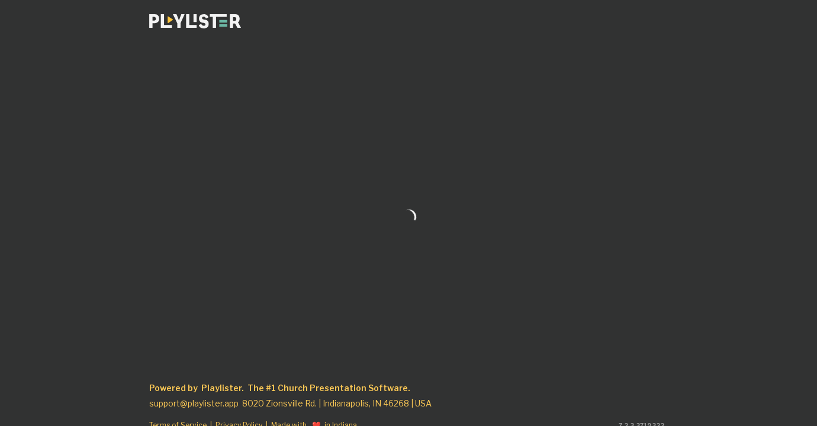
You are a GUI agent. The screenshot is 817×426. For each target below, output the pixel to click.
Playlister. (222, 388)
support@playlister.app (194, 403)
